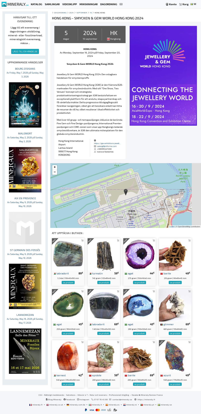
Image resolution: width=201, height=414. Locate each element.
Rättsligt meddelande (54, 395)
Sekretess (70, 395)
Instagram (83, 399)
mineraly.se (165, 404)
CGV (40, 395)
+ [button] (55, 167)
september (81, 13)
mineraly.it (95, 404)
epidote (95, 375)
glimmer (167, 324)
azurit (165, 375)
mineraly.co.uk (54, 404)
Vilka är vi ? (82, 395)
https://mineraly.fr (146, 399)
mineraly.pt (147, 404)
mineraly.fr (36, 404)
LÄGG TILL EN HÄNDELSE (25, 51)
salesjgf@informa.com (107, 146)
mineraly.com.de (76, 404)
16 (91, 13)
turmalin (96, 273)
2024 (71, 13)
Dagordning (60, 13)
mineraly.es (112, 404)
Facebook (69, 399)
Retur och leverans (98, 395)
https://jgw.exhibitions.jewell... (107, 143)
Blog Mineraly (53, 399)
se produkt (68, 282)
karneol (59, 375)
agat (129, 273)
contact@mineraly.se (122, 399)
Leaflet (172, 227)
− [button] (55, 172)
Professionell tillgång (119, 395)
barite (165, 273)
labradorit (61, 273)
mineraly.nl (130, 404)
